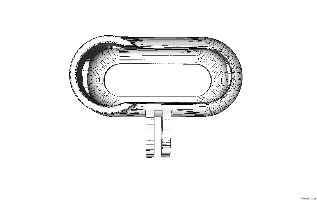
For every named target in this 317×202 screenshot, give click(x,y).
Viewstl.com (308, 198)
